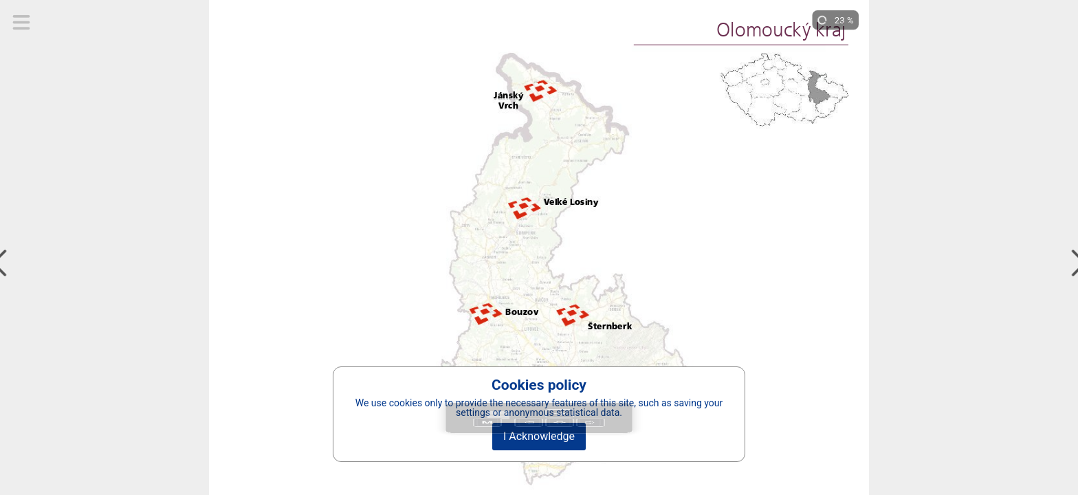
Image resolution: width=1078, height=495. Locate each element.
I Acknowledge (539, 436)
